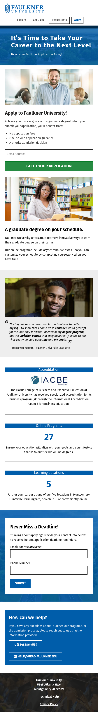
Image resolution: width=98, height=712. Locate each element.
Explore (21, 19)
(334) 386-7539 (27, 644)
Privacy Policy (49, 704)
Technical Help (49, 696)
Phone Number (20, 563)
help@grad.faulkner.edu (37, 656)
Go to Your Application (49, 166)
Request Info (59, 19)
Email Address (25, 547)
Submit (20, 583)
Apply (77, 19)
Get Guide (39, 19)
